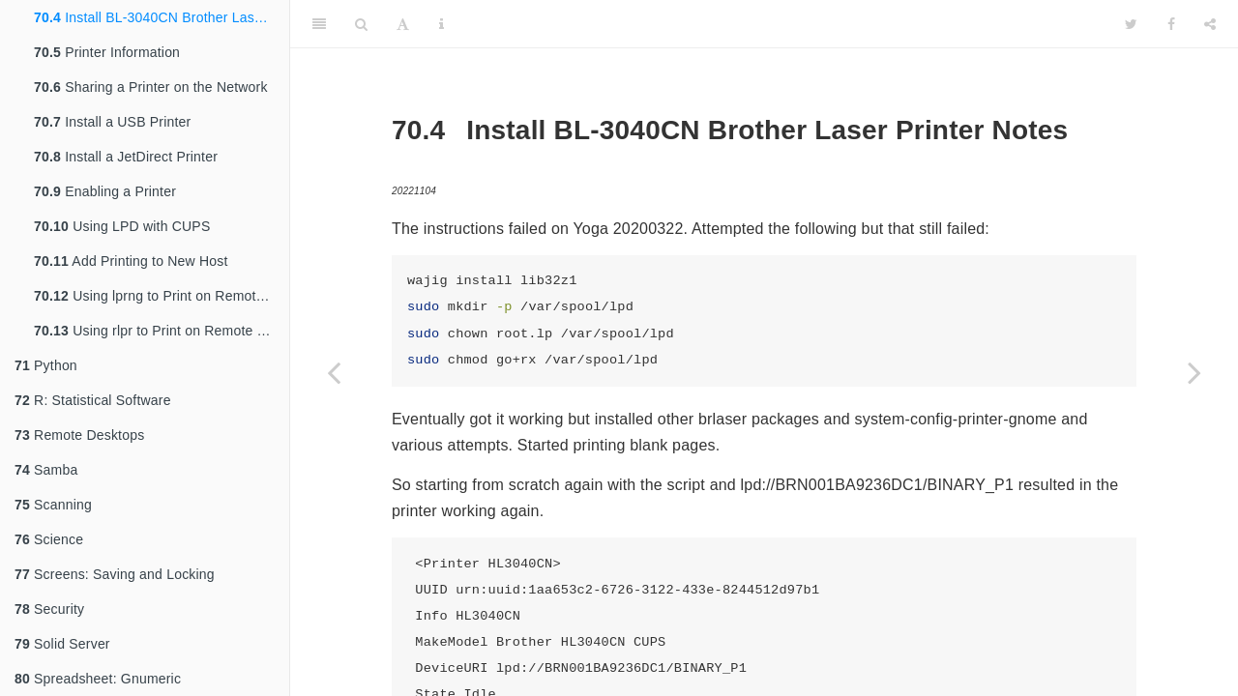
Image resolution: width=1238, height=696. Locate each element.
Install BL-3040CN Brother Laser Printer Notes (161, 17)
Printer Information (107, 52)
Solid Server (62, 644)
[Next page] (1194, 372)
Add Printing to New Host (131, 261)
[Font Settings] (403, 24)
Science (49, 539)
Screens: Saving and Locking (115, 574)
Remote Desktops (79, 435)
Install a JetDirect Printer (126, 156)
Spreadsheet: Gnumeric (98, 678)
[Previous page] (333, 372)
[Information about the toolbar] (441, 24)
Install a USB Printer (112, 122)
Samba (46, 470)
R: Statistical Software (93, 400)
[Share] (1210, 24)
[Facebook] (1171, 24)
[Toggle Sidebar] (319, 24)
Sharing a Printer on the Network (151, 87)
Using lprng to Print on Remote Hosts (161, 296)
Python (46, 365)
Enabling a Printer (105, 191)
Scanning (53, 504)
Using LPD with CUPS (122, 226)
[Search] (361, 24)
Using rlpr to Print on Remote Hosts (161, 330)
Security (49, 609)
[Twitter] (1131, 24)
